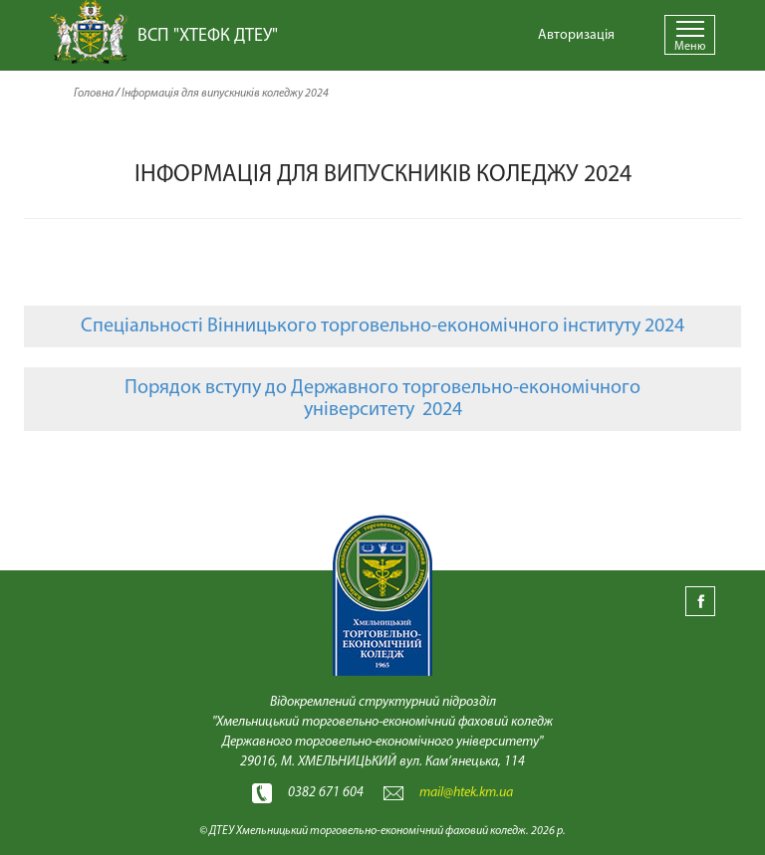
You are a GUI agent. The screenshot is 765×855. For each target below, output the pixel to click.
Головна (94, 94)
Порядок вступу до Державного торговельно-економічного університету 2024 (382, 399)
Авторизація (576, 35)
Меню (689, 47)
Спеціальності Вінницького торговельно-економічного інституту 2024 (382, 326)
